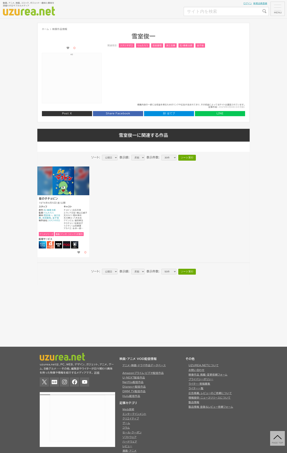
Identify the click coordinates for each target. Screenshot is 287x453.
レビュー (127, 446)
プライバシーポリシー (201, 379)
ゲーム (126, 423)
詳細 (96, 372)
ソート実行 (187, 157)
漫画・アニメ (129, 451)
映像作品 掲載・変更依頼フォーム (208, 374)
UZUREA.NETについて (204, 365)
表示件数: (153, 157)
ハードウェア (129, 441)
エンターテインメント (134, 414)
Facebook (74, 382)
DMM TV (58, 244)
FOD (66, 244)
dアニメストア (50, 244)
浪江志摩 (170, 45)
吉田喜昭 (157, 45)
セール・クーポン (132, 432)
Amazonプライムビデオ (42, 244)
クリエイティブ (130, 418)
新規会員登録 (260, 3)
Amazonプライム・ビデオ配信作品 (143, 373)
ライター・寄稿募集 (199, 384)
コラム (126, 427)
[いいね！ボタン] (67, 47)
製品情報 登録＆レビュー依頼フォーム (211, 407)
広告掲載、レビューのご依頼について (210, 393)
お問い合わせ (196, 370)
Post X (67, 113)
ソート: (95, 157)
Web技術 (128, 409)
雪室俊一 (48, 215)
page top (277, 443)
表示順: (124, 157)
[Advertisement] (156, 11)
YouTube (84, 382)
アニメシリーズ (46, 234)
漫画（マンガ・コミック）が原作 (69, 234)
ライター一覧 (196, 388)
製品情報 (194, 402)
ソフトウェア (129, 437)
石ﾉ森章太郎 (186, 45)
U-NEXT (74, 244)
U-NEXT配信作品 (133, 377)
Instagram (64, 382)
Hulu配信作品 (131, 396)
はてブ (169, 113)
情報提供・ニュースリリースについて (210, 397)
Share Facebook (118, 113)
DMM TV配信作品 (134, 391)
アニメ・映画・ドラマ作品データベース (144, 365)
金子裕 (200, 45)
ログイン (247, 3)
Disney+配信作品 (134, 386)
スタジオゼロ (126, 45)
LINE (220, 113)
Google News (54, 382)
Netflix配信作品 (133, 382)
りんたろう (142, 45)
